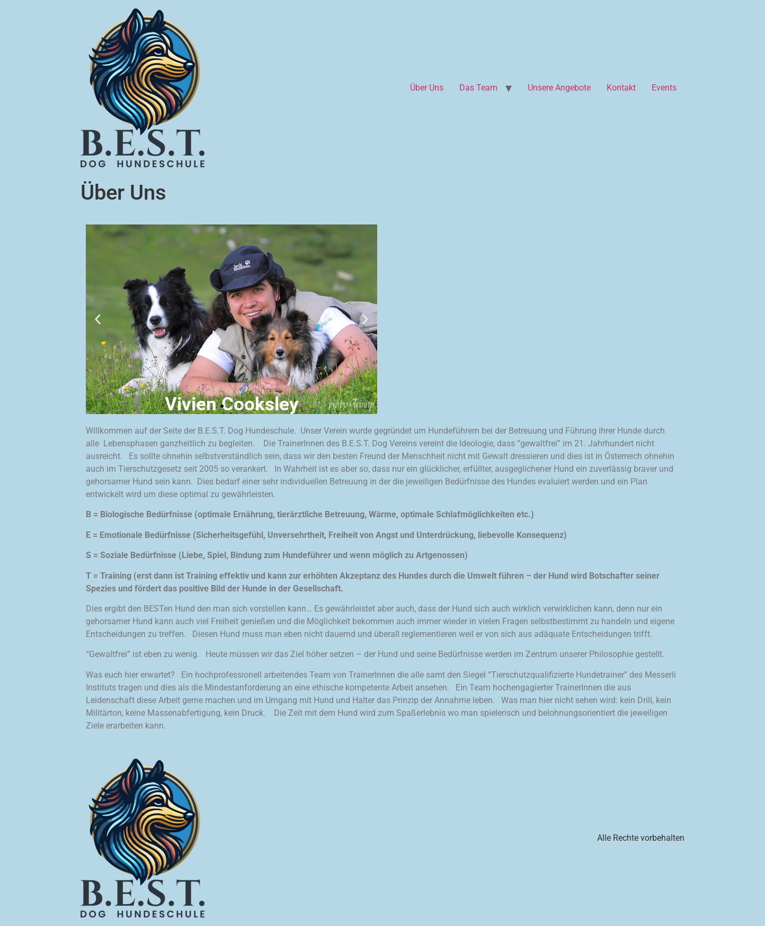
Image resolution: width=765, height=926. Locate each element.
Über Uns (426, 88)
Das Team (478, 88)
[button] (97, 319)
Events (664, 88)
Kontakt (621, 88)
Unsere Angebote (559, 88)
